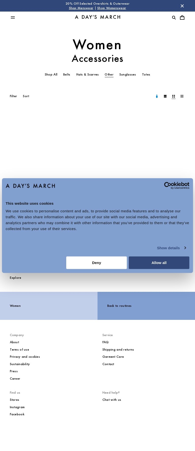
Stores (14, 400)
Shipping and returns (118, 349)
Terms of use (19, 349)
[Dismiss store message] (182, 6)
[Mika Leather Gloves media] (51, 171)
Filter (13, 96)
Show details (168, 248)
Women (97, 44)
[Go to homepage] (97, 17)
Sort (26, 96)
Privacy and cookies (25, 357)
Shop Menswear (81, 8)
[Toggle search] (174, 17)
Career (15, 378)
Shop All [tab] (51, 74)
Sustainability (20, 364)
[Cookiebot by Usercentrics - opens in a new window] (167, 185)
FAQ (105, 342)
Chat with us (111, 400)
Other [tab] (109, 74)
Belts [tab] (66, 74)
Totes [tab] (146, 74)
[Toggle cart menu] (182, 17)
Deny (96, 263)
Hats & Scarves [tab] (87, 74)
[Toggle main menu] (13, 17)
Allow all (158, 263)
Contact (108, 364)
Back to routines (119, 306)
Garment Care (113, 357)
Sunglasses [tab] (127, 74)
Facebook (17, 414)
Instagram (17, 407)
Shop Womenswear (111, 8)
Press (14, 371)
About (14, 342)
